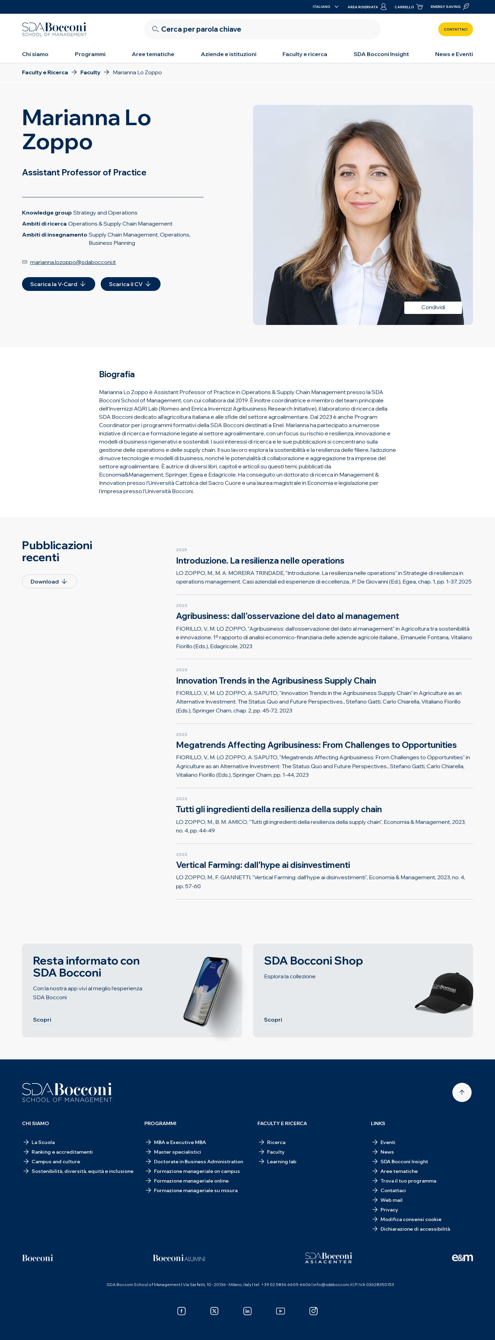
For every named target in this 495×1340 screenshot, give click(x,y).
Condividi (433, 307)
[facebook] (181, 1311)
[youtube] (280, 1311)
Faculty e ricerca (305, 54)
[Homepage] (67, 1092)
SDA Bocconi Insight (381, 54)
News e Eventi (454, 54)
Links (378, 1123)
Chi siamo (35, 54)
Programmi (90, 54)
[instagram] (313, 1311)
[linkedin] (247, 1311)
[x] (214, 1311)
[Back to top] (462, 1092)
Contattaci (456, 29)
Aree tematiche (153, 54)
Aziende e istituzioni (228, 54)
